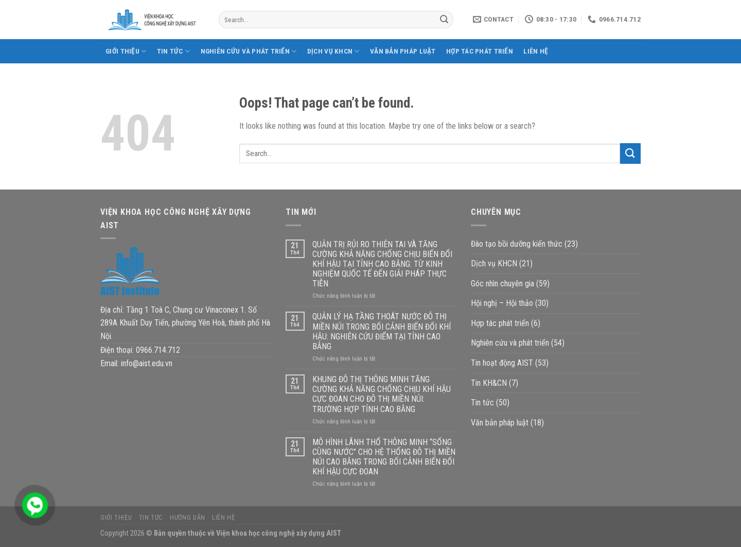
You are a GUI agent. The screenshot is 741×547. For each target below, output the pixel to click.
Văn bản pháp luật (403, 51)
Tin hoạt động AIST (502, 363)
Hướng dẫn (187, 517)
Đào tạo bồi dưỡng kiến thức (516, 244)
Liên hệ (535, 51)
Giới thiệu (125, 51)
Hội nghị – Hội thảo (502, 303)
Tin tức (173, 51)
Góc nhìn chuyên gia (502, 283)
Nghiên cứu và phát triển (249, 51)
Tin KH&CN (489, 383)
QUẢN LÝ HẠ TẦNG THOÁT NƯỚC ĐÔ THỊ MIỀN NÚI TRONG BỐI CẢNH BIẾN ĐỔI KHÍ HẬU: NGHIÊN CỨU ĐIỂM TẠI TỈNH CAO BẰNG (381, 331)
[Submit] (444, 19)
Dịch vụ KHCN (333, 51)
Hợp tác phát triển (479, 51)
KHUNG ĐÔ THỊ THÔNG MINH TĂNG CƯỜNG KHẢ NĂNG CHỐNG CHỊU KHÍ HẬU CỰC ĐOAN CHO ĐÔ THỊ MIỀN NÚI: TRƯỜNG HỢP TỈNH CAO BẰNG (381, 394)
